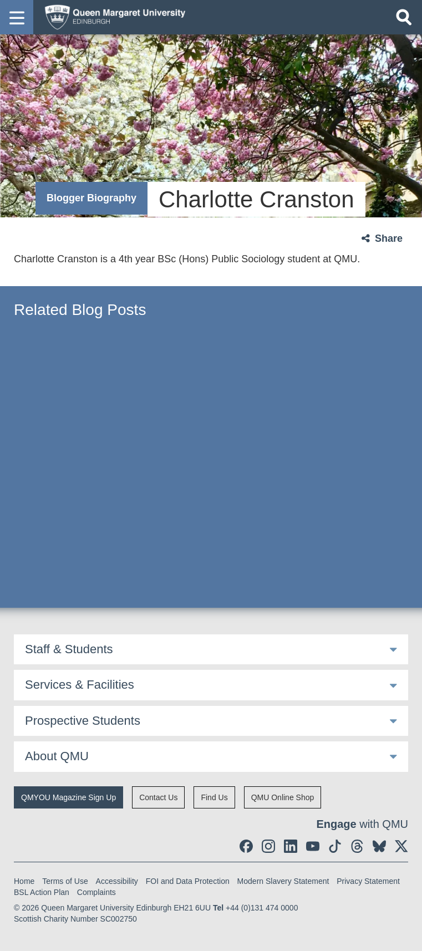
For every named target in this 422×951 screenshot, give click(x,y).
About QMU (57, 756)
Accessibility (117, 881)
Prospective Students (82, 721)
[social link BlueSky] (379, 846)
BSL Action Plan (41, 892)
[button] (16, 17)
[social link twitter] (401, 846)
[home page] (111, 16)
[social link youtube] (312, 846)
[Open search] (403, 17)
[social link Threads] (357, 846)
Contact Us (158, 797)
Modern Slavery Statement (283, 881)
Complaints (96, 892)
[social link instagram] (268, 846)
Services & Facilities (79, 684)
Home (24, 881)
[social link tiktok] (335, 846)
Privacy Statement (368, 881)
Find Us (214, 797)
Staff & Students (69, 649)
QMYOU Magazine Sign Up (68, 797)
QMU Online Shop (282, 797)
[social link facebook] (246, 846)
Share (389, 238)
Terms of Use (65, 881)
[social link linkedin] (290, 846)
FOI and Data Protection (188, 881)
